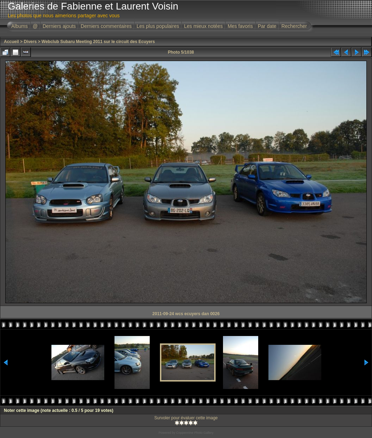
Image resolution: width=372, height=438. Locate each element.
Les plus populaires (158, 26)
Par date (267, 26)
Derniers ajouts (59, 26)
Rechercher (294, 26)
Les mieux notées (203, 26)
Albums (19, 26)
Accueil (11, 41)
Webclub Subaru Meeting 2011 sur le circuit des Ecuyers (98, 41)
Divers (30, 41)
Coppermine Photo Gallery (194, 432)
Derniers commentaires (106, 26)
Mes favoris (240, 26)
